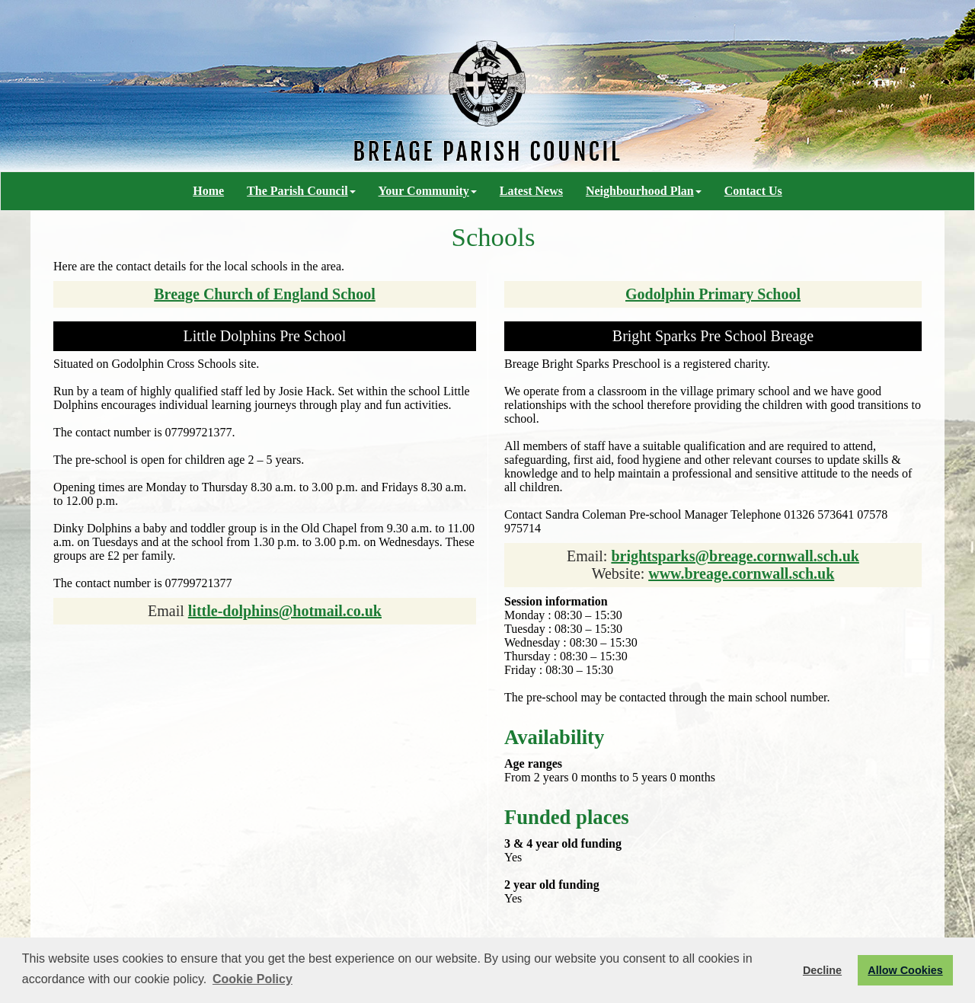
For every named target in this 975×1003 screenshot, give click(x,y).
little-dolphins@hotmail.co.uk (285, 610)
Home (208, 190)
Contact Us (753, 190)
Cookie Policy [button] (252, 979)
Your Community (428, 190)
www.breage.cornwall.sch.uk (741, 573)
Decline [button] (822, 970)
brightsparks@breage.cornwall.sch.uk (735, 556)
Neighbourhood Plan (644, 190)
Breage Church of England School (264, 294)
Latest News (531, 190)
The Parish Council (301, 190)
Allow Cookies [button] (905, 970)
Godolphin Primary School (713, 294)
